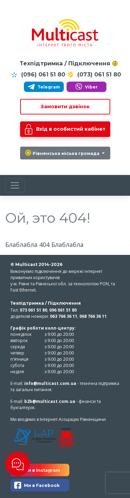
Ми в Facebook (37, 485)
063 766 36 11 (63, 316)
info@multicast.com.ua (50, 383)
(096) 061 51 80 (38, 74)
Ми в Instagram (37, 470)
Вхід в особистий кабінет (65, 129)
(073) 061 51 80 (94, 74)
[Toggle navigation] (15, 185)
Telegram (44, 86)
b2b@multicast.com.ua (49, 401)
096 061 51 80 (63, 310)
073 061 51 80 (33, 310)
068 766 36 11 (93, 316)
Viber (86, 86)
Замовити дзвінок (65, 106)
